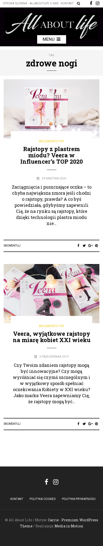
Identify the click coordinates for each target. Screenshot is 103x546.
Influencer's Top (51, 141)
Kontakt (67, 3)
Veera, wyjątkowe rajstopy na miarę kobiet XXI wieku (51, 337)
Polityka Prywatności (79, 499)
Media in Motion (69, 526)
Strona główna (15, 3)
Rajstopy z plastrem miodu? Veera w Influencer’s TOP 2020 (51, 155)
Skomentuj (12, 245)
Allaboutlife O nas (43, 3)
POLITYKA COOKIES (42, 499)
